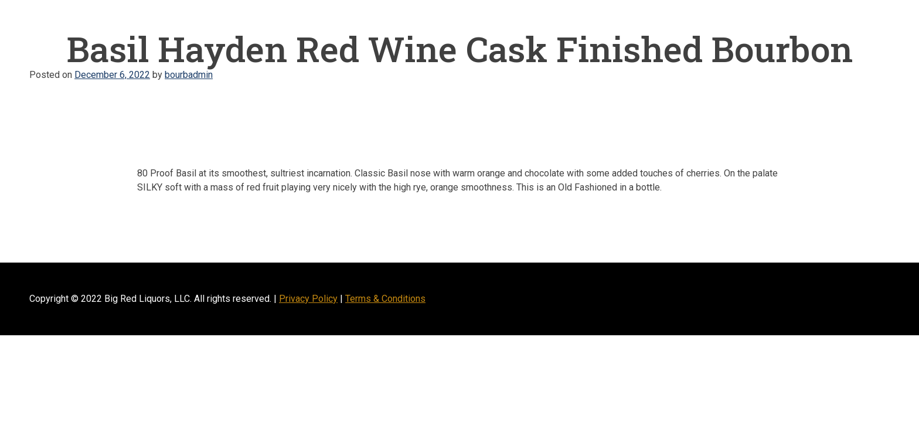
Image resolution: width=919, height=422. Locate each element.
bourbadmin (189, 74)
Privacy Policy (308, 298)
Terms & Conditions (385, 298)
